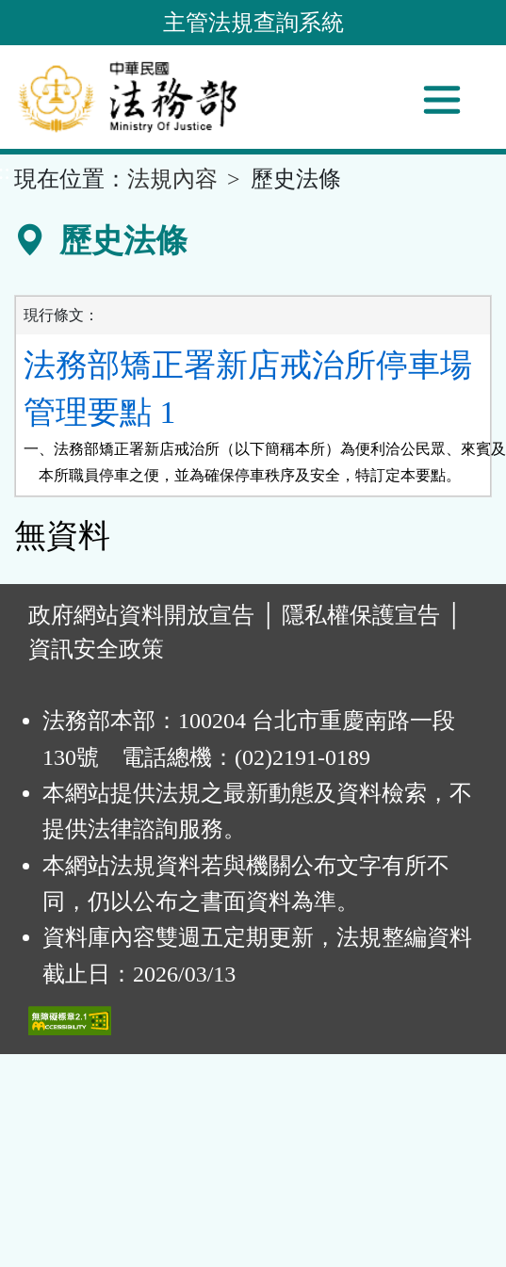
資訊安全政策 (96, 649)
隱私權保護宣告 (361, 615)
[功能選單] (442, 99)
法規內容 (172, 179)
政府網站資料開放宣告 (141, 615)
